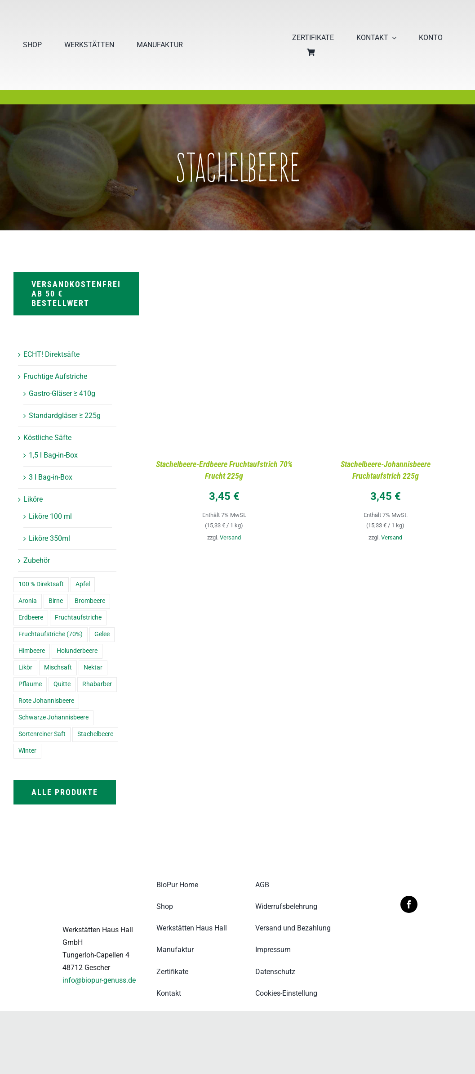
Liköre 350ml (49, 538)
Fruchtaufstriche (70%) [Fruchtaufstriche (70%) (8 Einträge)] (50, 634)
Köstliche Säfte (47, 437)
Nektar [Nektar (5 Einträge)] (93, 667)
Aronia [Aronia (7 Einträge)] (27, 601)
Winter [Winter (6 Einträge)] (27, 751)
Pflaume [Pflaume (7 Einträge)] (30, 684)
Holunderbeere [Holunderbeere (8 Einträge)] (77, 651)
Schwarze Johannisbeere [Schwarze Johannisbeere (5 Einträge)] (53, 717)
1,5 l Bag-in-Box (53, 455)
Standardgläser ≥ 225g (65, 415)
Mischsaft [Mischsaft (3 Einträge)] (58, 667)
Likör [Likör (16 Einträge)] (25, 667)
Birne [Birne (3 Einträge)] (56, 601)
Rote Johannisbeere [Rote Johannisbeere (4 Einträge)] (46, 701)
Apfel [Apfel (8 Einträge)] (82, 584)
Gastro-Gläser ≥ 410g (62, 393)
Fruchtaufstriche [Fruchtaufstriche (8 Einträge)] (78, 617)
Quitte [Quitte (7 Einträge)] (62, 684)
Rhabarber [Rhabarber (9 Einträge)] (97, 684)
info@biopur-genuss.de (99, 980)
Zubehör (36, 560)
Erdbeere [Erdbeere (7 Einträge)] (30, 617)
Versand (230, 537)
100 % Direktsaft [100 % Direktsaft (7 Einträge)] (41, 584)
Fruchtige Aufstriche (55, 376)
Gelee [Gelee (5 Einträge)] (102, 634)
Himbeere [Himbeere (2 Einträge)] (31, 651)
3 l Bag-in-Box (50, 477)
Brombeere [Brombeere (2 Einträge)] (90, 601)
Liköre (33, 499)
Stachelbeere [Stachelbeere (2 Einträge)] (95, 734)
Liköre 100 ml (50, 516)
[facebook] (408, 904)
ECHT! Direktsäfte (51, 354)
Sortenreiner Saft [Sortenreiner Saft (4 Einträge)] (42, 734)
